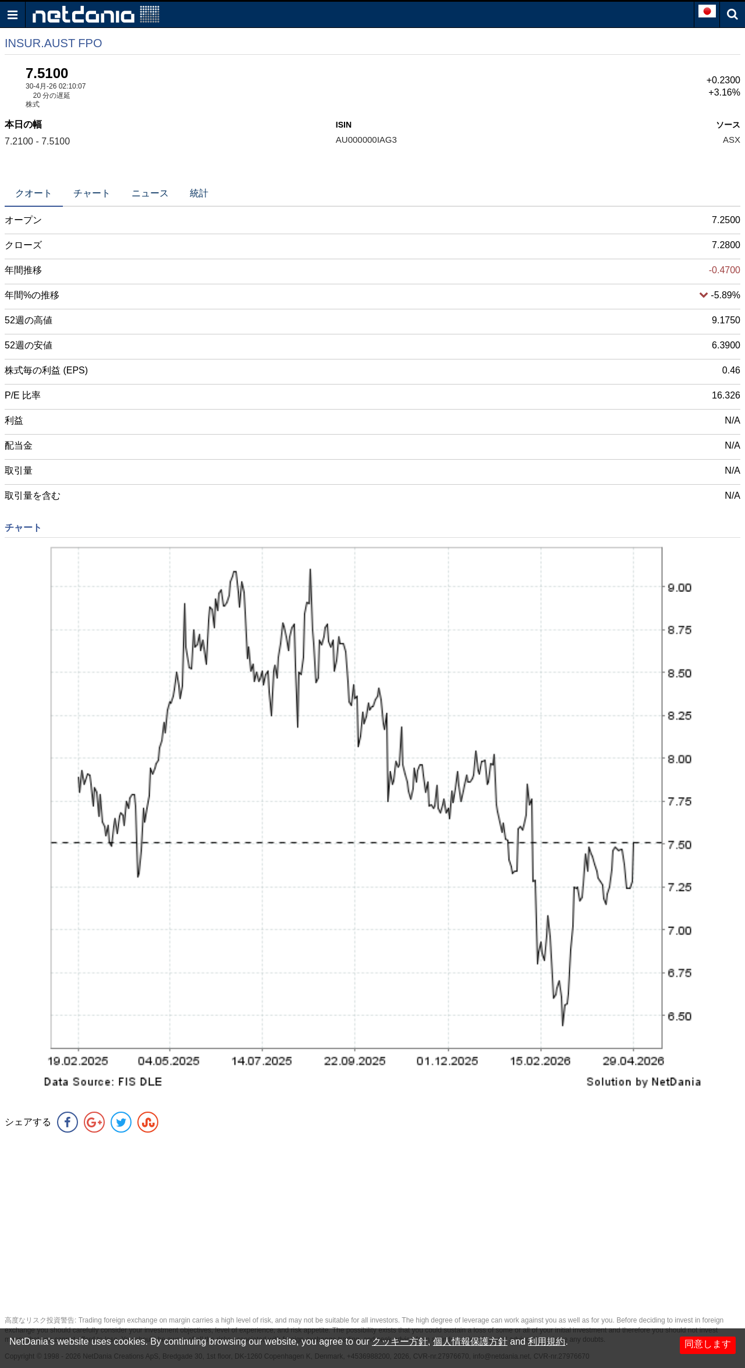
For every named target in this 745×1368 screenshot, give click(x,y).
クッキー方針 (400, 1341)
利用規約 (546, 1341)
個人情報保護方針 (470, 1341)
